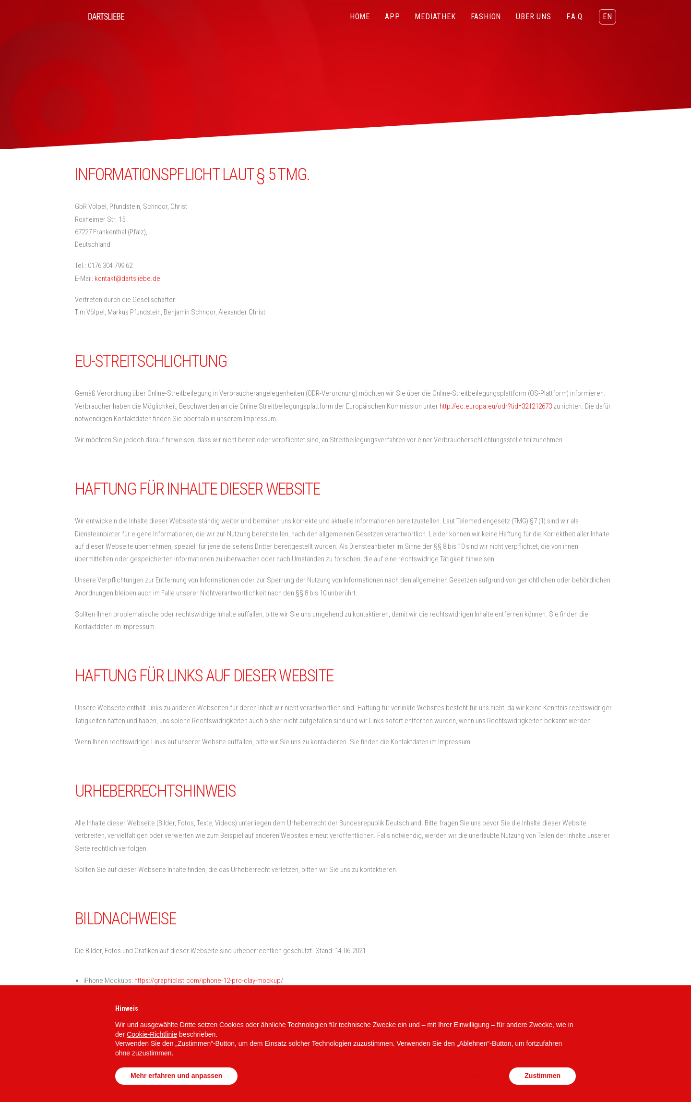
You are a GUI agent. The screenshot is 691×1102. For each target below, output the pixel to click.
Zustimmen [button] (542, 1075)
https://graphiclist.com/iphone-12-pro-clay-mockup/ (208, 980)
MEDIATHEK (435, 16)
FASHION (486, 16)
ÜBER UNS (533, 16)
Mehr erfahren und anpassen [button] (176, 1075)
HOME (360, 16)
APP (392, 16)
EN (607, 16)
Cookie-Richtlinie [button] (152, 1034)
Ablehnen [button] (475, 1075)
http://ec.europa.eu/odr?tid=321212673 (496, 406)
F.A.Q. (575, 16)
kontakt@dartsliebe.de (127, 278)
